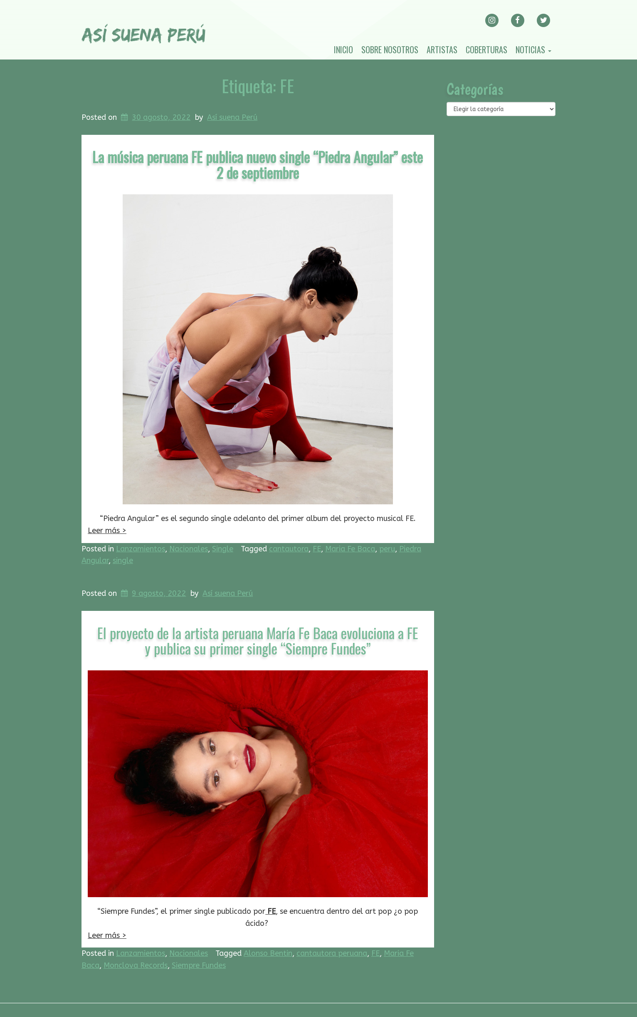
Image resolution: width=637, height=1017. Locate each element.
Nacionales (188, 548)
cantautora (289, 548)
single (123, 560)
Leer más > (107, 530)
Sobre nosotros (389, 49)
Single (222, 548)
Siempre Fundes (199, 965)
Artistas (442, 49)
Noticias (533, 49)
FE (317, 548)
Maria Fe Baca (350, 548)
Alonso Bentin (268, 953)
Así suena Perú (232, 117)
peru (387, 548)
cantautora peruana (331, 953)
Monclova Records (136, 965)
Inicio (343, 49)
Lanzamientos (140, 548)
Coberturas (486, 49)
